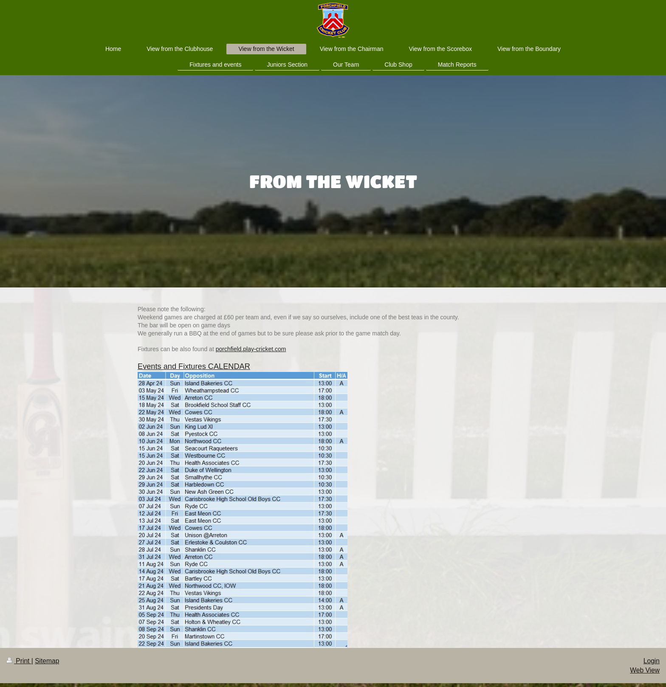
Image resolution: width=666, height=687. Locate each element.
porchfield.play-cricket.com (251, 349)
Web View (645, 670)
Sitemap (47, 660)
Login (651, 660)
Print (18, 660)
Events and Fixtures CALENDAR (194, 366)
